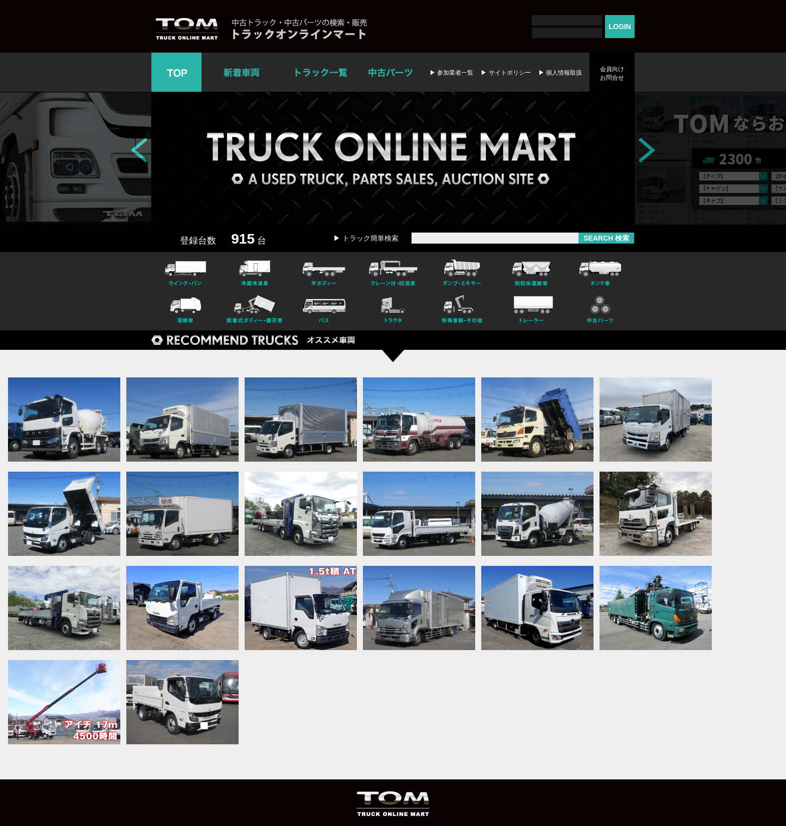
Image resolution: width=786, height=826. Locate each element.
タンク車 (600, 271)
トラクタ (393, 310)
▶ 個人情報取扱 (560, 72)
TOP (176, 72)
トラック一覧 (321, 72)
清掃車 (185, 310)
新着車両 (243, 72)
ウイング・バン (185, 271)
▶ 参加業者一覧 (451, 72)
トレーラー (531, 310)
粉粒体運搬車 (531, 271)
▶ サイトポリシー (505, 72)
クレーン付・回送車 (393, 271)
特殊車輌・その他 (462, 310)
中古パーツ (390, 72)
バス (323, 310)
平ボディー (323, 271)
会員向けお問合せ (612, 73)
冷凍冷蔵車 (254, 271)
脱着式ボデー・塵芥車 (254, 310)
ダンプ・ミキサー (462, 271)
